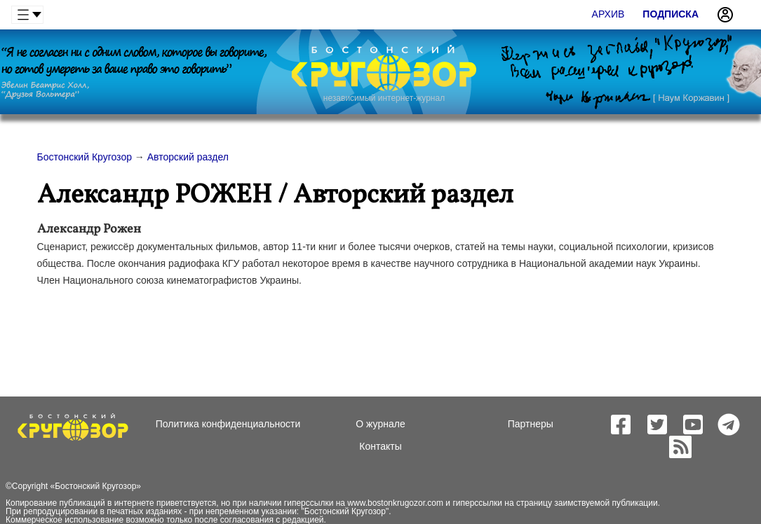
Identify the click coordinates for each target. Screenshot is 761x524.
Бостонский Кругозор (95, 486)
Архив (608, 14)
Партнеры (530, 423)
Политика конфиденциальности (228, 423)
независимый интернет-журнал (384, 98)
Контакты (380, 446)
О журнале (380, 423)
